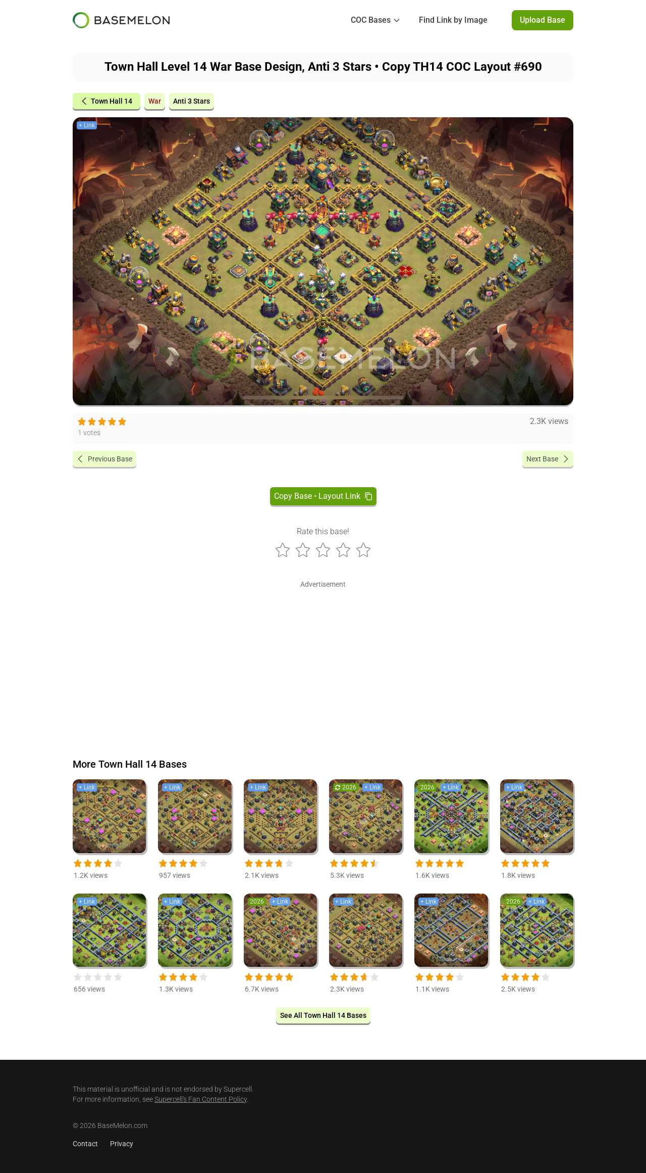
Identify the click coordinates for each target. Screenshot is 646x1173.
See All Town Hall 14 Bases (323, 1015)
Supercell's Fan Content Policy (200, 1099)
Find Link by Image (453, 20)
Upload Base (542, 20)
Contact (85, 1144)
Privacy (121, 1144)
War (154, 101)
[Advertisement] (323, 662)
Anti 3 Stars (191, 101)
